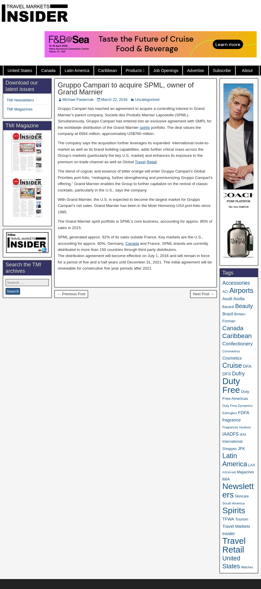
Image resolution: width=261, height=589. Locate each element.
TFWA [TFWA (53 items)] (228, 519)
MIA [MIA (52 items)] (226, 479)
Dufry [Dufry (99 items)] (238, 374)
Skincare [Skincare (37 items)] (242, 496)
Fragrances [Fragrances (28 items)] (230, 427)
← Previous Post (71, 294)
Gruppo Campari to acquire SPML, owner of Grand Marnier (126, 88)
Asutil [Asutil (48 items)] (227, 298)
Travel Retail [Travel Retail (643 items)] (234, 545)
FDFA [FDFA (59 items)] (243, 412)
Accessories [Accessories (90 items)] (236, 283)
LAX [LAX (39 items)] (251, 465)
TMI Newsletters (20, 100)
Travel (140, 162)
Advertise (195, 70)
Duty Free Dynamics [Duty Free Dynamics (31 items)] (237, 405)
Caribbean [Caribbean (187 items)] (237, 336)
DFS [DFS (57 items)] (226, 374)
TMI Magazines (20, 109)
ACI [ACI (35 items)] (225, 292)
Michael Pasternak (78, 99)
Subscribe (222, 70)
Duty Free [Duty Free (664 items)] (231, 385)
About (247, 70)
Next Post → (203, 294)
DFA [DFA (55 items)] (247, 366)
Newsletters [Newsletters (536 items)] (238, 490)
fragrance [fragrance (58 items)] (231, 419)
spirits (145, 127)
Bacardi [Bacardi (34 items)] (228, 307)
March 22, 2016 (114, 99)
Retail (151, 162)
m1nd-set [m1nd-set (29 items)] (229, 472)
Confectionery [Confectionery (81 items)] (237, 344)
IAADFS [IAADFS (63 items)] (230, 434)
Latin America (77, 70)
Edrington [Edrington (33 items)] (229, 413)
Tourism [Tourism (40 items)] (241, 519)
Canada (48, 70)
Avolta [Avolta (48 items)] (238, 298)
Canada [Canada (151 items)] (232, 328)
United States (20, 70)
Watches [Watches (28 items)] (247, 567)
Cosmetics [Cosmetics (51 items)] (232, 358)
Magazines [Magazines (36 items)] (245, 472)
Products (134, 70)
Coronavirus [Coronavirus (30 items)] (231, 351)
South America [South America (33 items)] (233, 503)
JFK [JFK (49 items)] (241, 448)
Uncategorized (147, 99)
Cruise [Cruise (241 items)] (232, 365)
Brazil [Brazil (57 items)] (227, 314)
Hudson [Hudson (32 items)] (245, 427)
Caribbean (107, 70)
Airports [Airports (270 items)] (241, 290)
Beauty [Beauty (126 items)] (244, 306)
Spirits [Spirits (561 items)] (233, 510)
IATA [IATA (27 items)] (243, 434)
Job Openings (165, 70)
